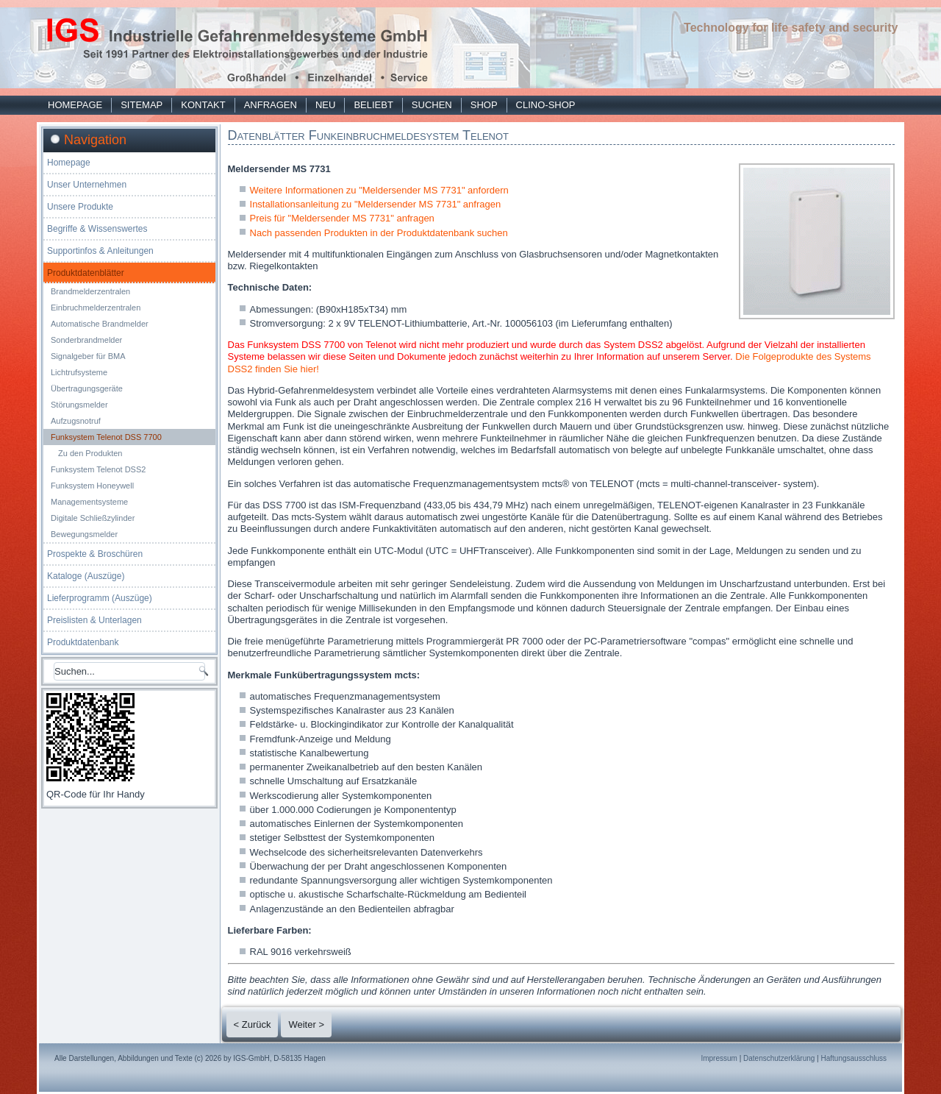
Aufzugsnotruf (76, 420)
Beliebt (373, 104)
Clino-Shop (546, 104)
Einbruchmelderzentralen (95, 307)
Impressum (719, 1058)
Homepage (75, 104)
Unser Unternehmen (86, 185)
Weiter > (306, 1024)
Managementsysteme (89, 501)
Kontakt (203, 104)
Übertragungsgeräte (87, 388)
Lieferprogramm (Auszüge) (99, 598)
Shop (484, 104)
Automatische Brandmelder (100, 323)
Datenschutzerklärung (779, 1058)
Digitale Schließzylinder (93, 518)
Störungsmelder (79, 404)
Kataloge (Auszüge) (85, 576)
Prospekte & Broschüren (95, 554)
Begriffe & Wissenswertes (97, 229)
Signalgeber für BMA (88, 356)
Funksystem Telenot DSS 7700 (106, 437)
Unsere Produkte (80, 207)
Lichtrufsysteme (79, 372)
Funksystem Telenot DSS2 (98, 469)
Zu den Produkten (90, 453)
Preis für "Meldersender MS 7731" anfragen (342, 218)
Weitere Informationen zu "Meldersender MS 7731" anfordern (379, 190)
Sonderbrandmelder (86, 339)
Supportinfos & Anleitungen (100, 251)
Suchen (432, 104)
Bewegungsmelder (84, 534)
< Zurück (252, 1024)
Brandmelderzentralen (90, 291)
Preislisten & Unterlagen (94, 620)
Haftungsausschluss (854, 1058)
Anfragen (270, 104)
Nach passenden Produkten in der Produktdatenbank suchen (379, 232)
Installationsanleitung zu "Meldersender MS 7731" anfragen (375, 204)
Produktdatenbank (82, 642)
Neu (325, 104)
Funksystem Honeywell (92, 485)
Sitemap (141, 104)
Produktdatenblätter (85, 273)
